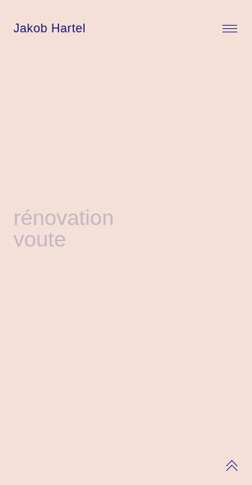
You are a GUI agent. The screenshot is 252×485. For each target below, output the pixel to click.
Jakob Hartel (49, 28)
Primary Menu (229, 28)
